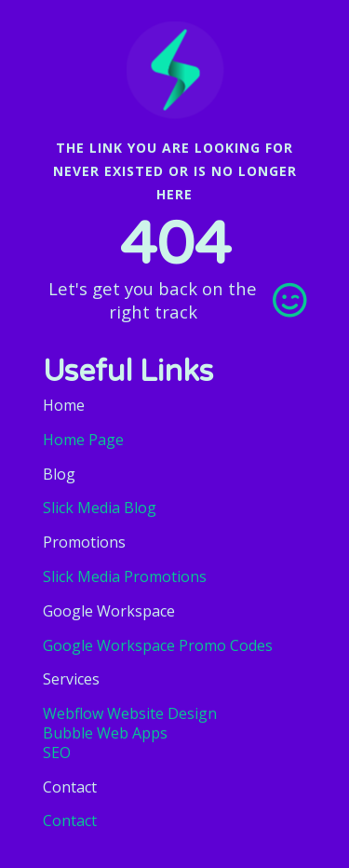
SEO (57, 753)
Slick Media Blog (99, 507)
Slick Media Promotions (125, 576)
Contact (70, 820)
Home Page (83, 439)
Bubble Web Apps (105, 733)
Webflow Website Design (130, 714)
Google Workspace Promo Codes (158, 645)
